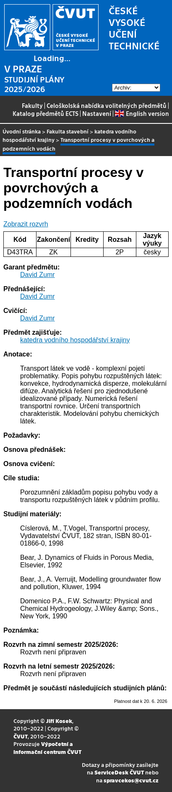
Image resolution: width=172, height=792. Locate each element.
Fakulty (32, 105)
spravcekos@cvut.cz (131, 780)
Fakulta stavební (68, 131)
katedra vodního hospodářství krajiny (75, 339)
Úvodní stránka (22, 131)
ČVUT (20, 736)
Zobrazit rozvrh (25, 224)
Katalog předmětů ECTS (45, 113)
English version (142, 113)
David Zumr (37, 274)
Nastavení (96, 113)
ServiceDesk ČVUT (119, 772)
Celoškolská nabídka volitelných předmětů (107, 105)
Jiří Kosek (59, 721)
